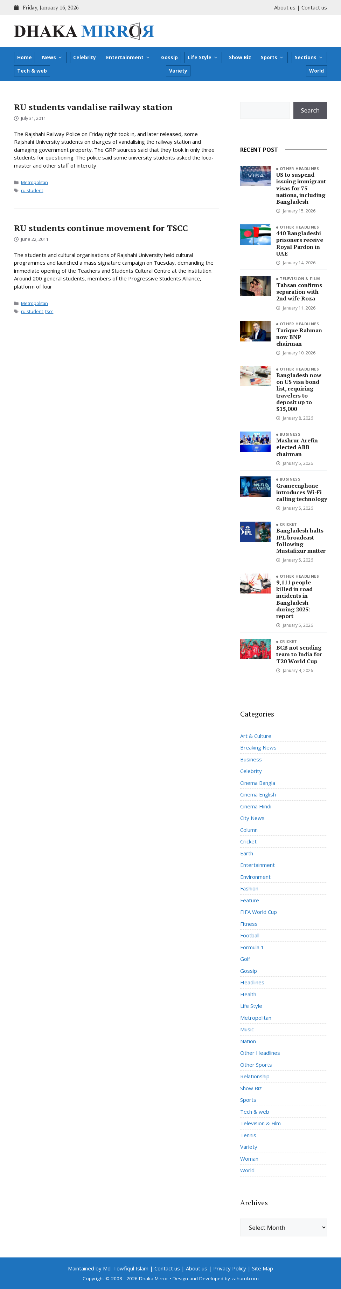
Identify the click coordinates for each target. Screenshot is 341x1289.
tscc (49, 311)
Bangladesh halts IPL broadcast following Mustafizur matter (301, 541)
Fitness (249, 923)
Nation (248, 1041)
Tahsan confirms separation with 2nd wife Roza (299, 291)
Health (248, 994)
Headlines (252, 982)
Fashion (249, 888)
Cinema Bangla (257, 782)
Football (249, 935)
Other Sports (256, 1064)
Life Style (203, 57)
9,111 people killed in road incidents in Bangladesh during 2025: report (294, 599)
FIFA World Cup (258, 911)
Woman (249, 1158)
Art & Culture (255, 735)
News (52, 57)
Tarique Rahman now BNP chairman (299, 336)
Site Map (262, 1268)
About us (284, 7)
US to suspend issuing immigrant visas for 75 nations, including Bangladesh (301, 188)
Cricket (288, 524)
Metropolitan (34, 182)
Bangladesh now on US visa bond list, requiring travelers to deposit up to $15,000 (298, 392)
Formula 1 (252, 947)
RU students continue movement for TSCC (101, 227)
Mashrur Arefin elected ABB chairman (297, 446)
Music (247, 1029)
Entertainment (128, 57)
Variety (178, 70)
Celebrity (84, 57)
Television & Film (300, 278)
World (316, 70)
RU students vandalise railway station (93, 107)
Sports (272, 57)
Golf (245, 958)
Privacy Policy (229, 1268)
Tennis (248, 1135)
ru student (32, 190)
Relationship (255, 1076)
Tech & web (32, 70)
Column (249, 829)
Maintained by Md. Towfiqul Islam (108, 1268)
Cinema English (258, 794)
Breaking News (258, 747)
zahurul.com (245, 1278)
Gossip (169, 57)
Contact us (314, 7)
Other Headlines (299, 168)
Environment (255, 876)
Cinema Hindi (255, 806)
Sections (309, 57)
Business (290, 434)
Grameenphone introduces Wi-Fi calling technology (301, 492)
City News (252, 817)
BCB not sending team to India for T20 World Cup (299, 654)
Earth (246, 853)
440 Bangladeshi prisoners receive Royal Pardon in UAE (299, 243)
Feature (249, 900)
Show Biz (240, 57)
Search (310, 110)
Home (24, 57)
